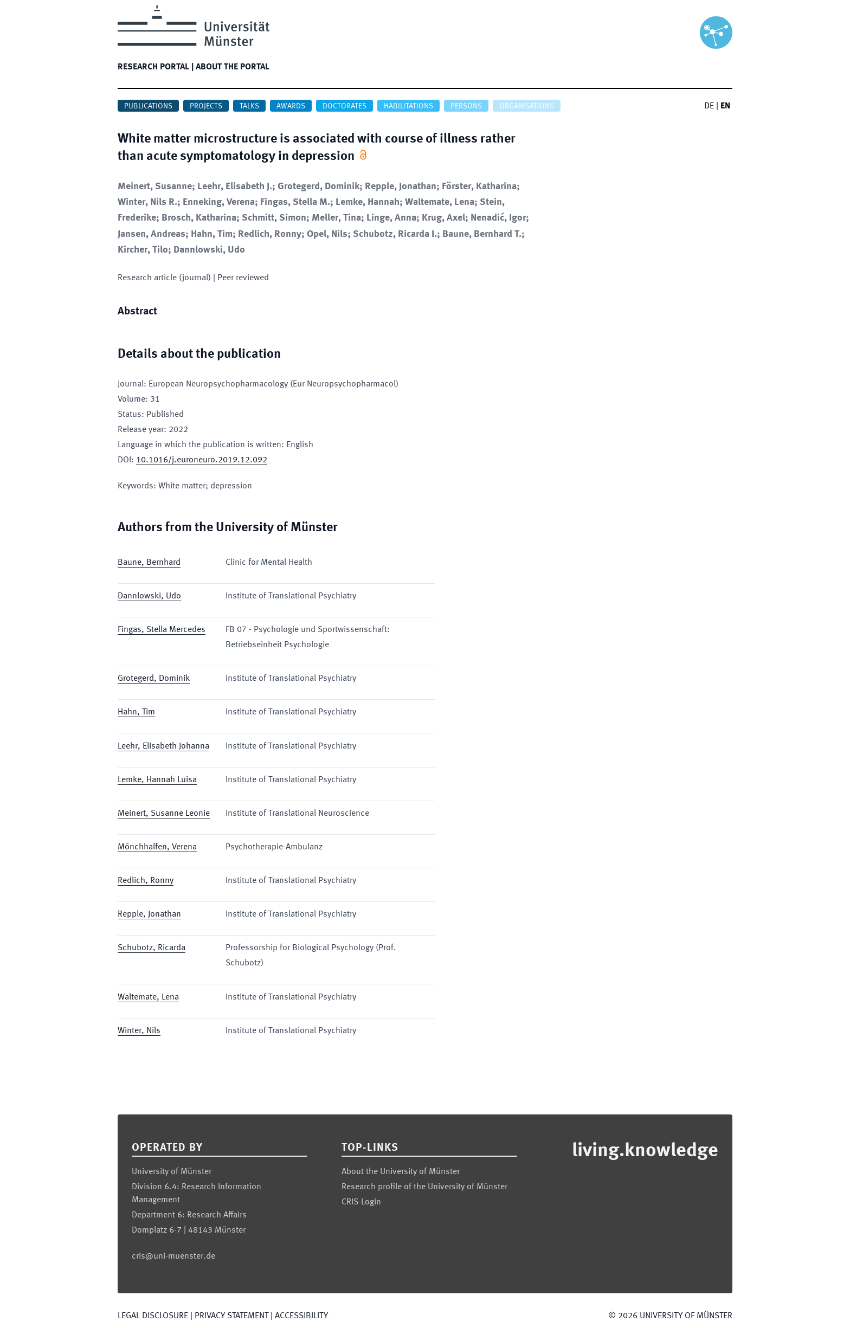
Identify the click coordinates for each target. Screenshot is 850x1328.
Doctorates (344, 106)
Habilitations (408, 106)
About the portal (232, 67)
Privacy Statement (231, 1316)
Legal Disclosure (153, 1316)
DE (709, 106)
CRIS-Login (361, 1202)
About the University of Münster (401, 1172)
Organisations (526, 106)
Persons (466, 106)
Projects (206, 106)
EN (725, 106)
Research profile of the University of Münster (424, 1187)
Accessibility (301, 1316)
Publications (148, 106)
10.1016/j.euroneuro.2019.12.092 (201, 460)
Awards (290, 106)
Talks (249, 106)
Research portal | (156, 67)
